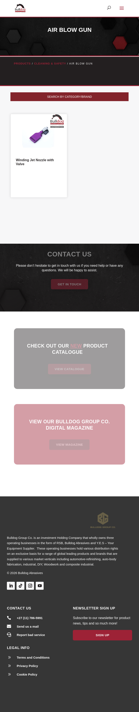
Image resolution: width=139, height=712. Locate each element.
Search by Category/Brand (69, 96)
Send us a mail (28, 626)
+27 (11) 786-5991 (30, 618)
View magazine (69, 444)
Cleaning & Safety (50, 63)
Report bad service (31, 635)
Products (22, 63)
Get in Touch (69, 284)
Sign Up (102, 635)
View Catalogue (69, 369)
